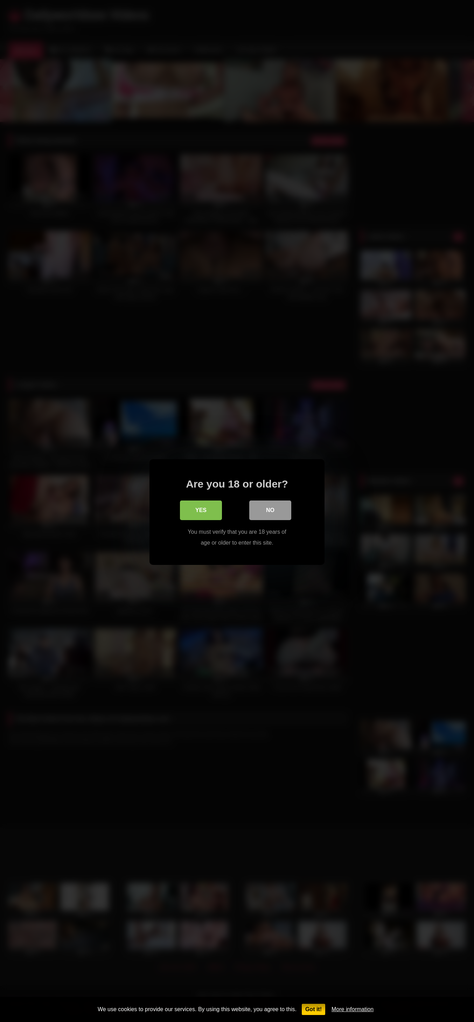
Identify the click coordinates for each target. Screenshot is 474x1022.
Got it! (313, 1009)
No (270, 509)
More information (353, 1009)
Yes (201, 509)
